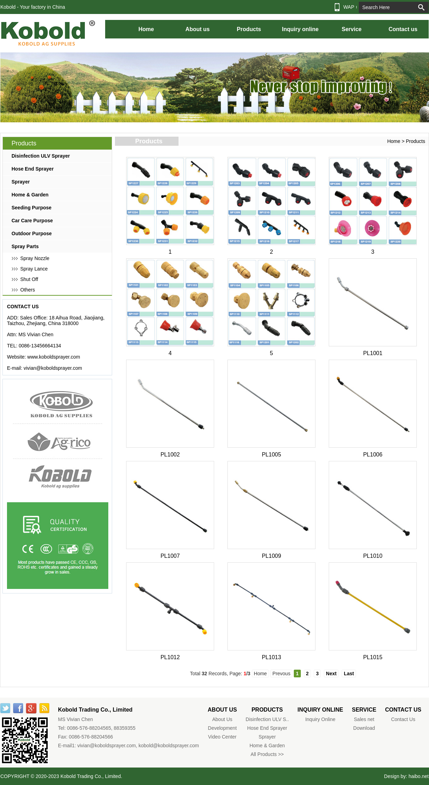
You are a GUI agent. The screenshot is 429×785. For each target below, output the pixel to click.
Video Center (222, 737)
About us (198, 29)
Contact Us (403, 719)
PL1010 (372, 556)
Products (249, 29)
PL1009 (271, 556)
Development (222, 728)
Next (331, 673)
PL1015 (372, 657)
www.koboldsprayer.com (53, 357)
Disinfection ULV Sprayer (41, 156)
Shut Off (29, 279)
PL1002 (170, 455)
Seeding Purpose (31, 207)
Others (27, 290)
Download (364, 728)
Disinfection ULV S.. (267, 719)
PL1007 (170, 556)
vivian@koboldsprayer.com (52, 368)
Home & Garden (30, 194)
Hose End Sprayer (33, 169)
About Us (222, 719)
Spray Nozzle (34, 258)
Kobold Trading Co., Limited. (91, 776)
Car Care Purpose (32, 220)
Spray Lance (34, 269)
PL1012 (170, 657)
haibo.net (418, 776)
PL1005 (271, 455)
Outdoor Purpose (32, 233)
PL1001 (372, 353)
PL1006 (372, 455)
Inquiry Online (320, 719)
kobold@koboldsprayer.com (169, 745)
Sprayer (21, 182)
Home (146, 29)
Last (349, 673)
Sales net (364, 719)
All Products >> (267, 754)
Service (352, 29)
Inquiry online (300, 29)
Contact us (402, 29)
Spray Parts (25, 246)
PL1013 (271, 657)
